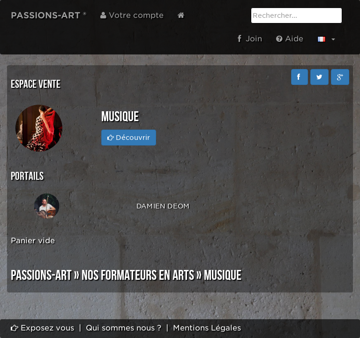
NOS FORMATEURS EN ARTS (138, 275)
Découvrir (128, 137)
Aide (289, 38)
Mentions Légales (207, 327)
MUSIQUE (222, 275)
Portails (27, 176)
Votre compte (132, 15)
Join (250, 38)
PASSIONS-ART (41, 275)
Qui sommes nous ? (123, 327)
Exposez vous (42, 327)
